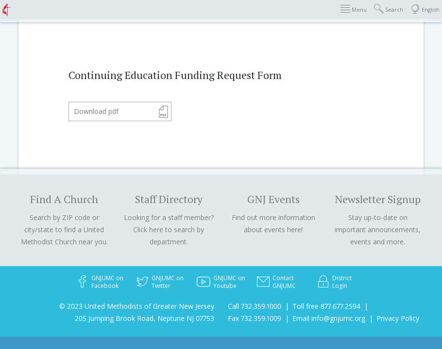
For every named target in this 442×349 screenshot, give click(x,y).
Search (388, 8)
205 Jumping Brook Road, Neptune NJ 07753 (144, 318)
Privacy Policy (397, 318)
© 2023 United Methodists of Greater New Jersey (136, 306)
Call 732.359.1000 (254, 306)
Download (96, 111)
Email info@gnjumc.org (328, 318)
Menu (353, 8)
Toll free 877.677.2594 (326, 306)
